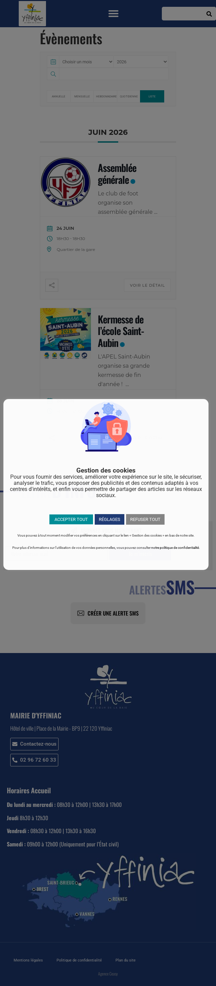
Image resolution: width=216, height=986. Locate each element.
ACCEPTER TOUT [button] (71, 519)
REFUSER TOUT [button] (145, 519)
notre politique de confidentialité (175, 548)
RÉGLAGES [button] (109, 519)
